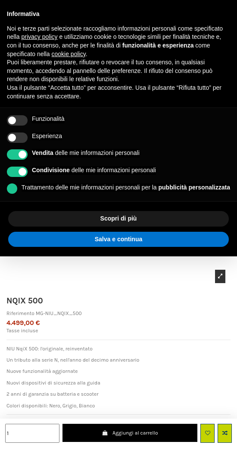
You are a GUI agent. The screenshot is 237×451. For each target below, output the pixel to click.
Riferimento (20, 313)
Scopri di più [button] (118, 218)
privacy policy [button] (39, 36)
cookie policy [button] (69, 53)
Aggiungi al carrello (130, 433)
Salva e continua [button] (118, 239)
